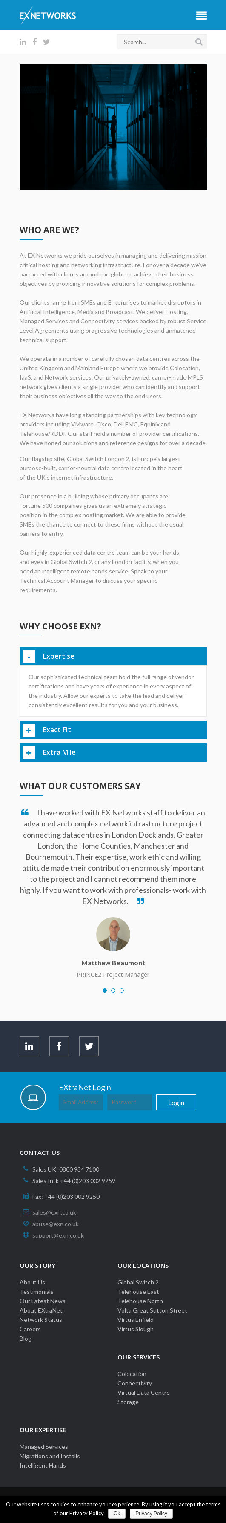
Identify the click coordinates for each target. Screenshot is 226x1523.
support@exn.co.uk (58, 1235)
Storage (128, 1401)
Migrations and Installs (50, 1456)
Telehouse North (140, 1300)
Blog (25, 1338)
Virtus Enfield (135, 1319)
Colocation (131, 1373)
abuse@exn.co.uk (55, 1223)
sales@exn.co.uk (54, 1212)
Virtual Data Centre (143, 1392)
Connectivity (134, 1383)
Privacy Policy (151, 1514)
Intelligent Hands (43, 1465)
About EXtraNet (41, 1310)
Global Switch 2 (138, 1282)
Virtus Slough (135, 1329)
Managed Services (44, 1446)
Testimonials (37, 1291)
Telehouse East (138, 1291)
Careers (30, 1329)
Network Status (41, 1319)
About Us (32, 1282)
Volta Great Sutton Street (152, 1310)
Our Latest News (43, 1300)
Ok (117, 1514)
